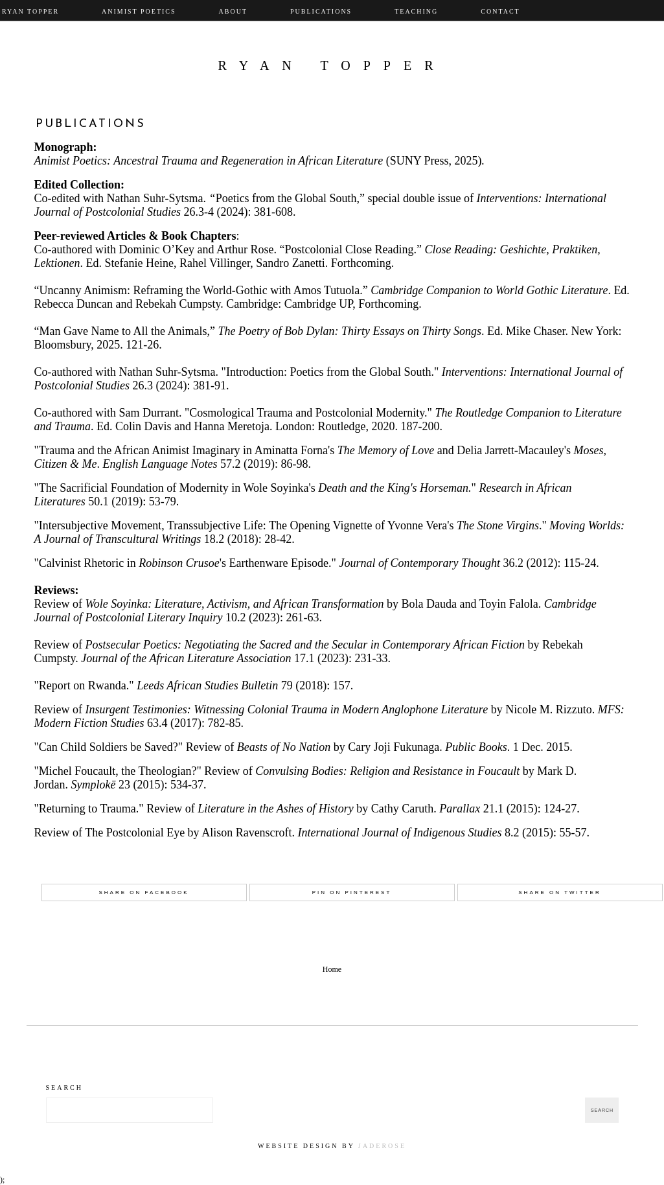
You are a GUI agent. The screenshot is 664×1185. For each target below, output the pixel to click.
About (233, 11)
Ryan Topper (332, 65)
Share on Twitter (559, 892)
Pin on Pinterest (352, 892)
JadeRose (382, 1145)
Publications (321, 11)
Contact (500, 11)
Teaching (416, 11)
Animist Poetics (139, 11)
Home (332, 969)
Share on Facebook (143, 892)
